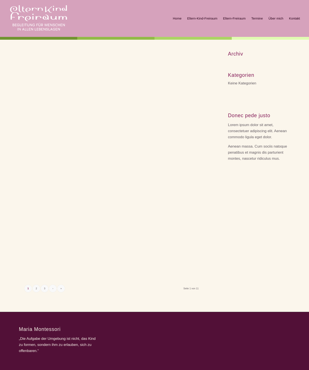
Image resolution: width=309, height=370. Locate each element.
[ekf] (38, 18)
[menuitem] (177, 18)
